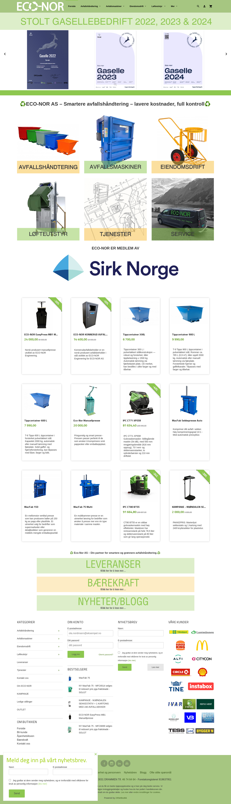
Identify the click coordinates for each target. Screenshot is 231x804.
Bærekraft (22, 739)
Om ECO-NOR (24, 686)
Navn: (121, 628)
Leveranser (22, 662)
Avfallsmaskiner (114, 6)
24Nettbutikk (121, 798)
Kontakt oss (23, 678)
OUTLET (21, 709)
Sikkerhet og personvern (107, 772)
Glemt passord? (106, 654)
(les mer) (132, 660)
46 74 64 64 (129, 779)
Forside (72, 6)
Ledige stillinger (24, 701)
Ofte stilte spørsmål (160, 772)
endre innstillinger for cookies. (147, 792)
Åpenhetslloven (25, 736)
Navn (28, 770)
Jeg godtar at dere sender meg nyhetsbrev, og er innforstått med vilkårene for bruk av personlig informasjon (140, 657)
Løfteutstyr (157, 6)
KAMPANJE (23, 694)
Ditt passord (73, 640)
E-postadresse (74, 628)
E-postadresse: (125, 640)
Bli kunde (22, 732)
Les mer (155, 667)
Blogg (143, 772)
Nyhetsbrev (130, 772)
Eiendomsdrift (136, 6)
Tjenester (21, 670)
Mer (173, 6)
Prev (8, 53)
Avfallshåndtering (89, 6)
